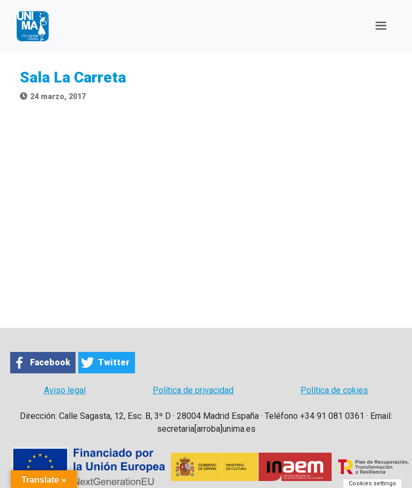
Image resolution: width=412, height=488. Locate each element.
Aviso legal (65, 390)
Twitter (114, 362)
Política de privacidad (193, 390)
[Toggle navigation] (380, 26)
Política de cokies (334, 390)
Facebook (50, 362)
